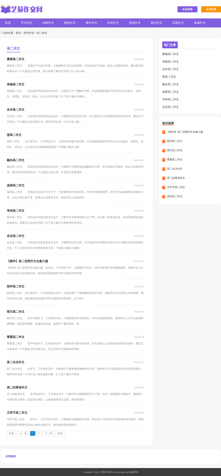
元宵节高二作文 (17, 412)
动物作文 (49, 23)
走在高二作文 (15, 235)
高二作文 (42, 32)
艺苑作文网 (105, 472)
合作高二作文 (15, 109)
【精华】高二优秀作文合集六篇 (27, 261)
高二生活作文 (15, 362)
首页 (8, 23)
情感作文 (138, 23)
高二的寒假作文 (17, 387)
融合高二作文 (15, 159)
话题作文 (182, 23)
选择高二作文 (15, 185)
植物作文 (71, 23)
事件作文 (93, 23)
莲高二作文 (14, 134)
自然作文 (116, 23)
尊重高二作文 (15, 336)
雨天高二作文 (15, 311)
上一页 (23, 433)
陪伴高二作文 (15, 286)
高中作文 (29, 32)
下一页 (48, 433)
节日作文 (27, 23)
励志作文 (160, 23)
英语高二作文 (175, 194)
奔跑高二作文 (15, 84)
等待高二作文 (15, 210)
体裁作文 (204, 23)
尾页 (60, 433)
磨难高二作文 (15, 58)
